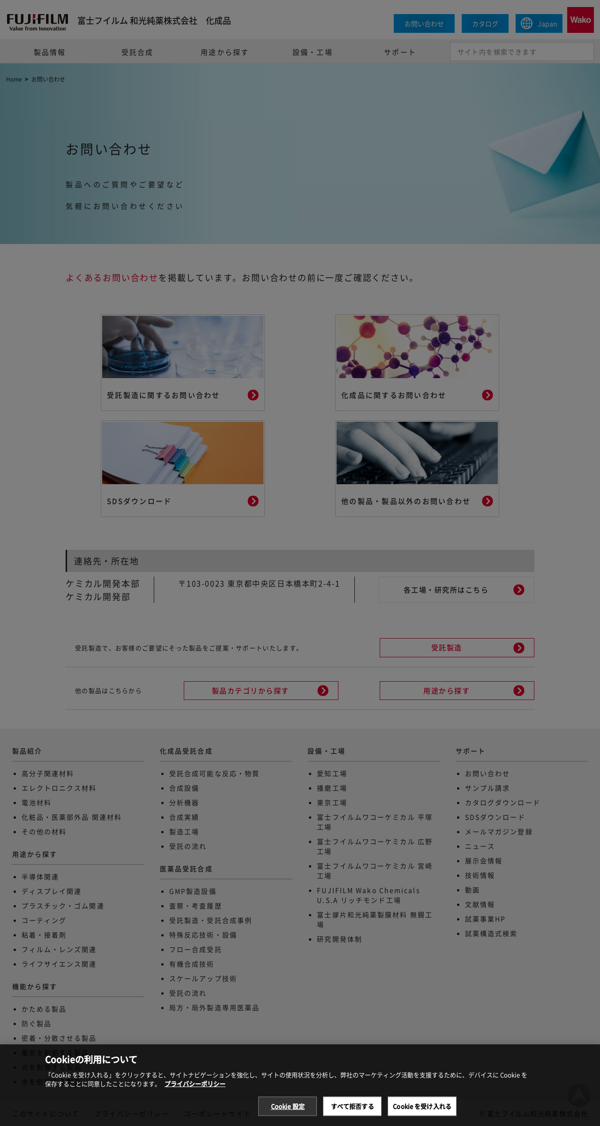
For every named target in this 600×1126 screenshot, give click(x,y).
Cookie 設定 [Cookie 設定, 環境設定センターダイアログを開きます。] (288, 1115)
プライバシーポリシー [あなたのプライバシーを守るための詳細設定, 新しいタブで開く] (195, 1092)
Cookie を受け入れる (422, 1115)
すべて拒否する (352, 1115)
